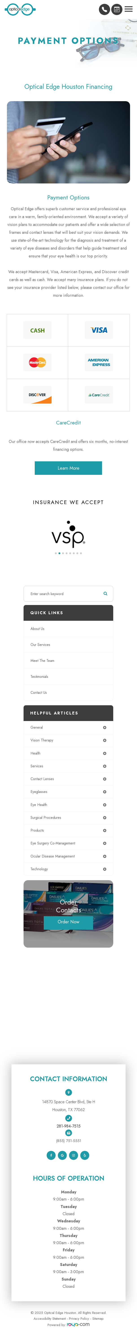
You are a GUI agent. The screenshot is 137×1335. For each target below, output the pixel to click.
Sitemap (98, 1318)
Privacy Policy (79, 1318)
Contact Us (38, 692)
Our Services (40, 644)
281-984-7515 (68, 1126)
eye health (38, 804)
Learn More (68, 468)
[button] (56, 553)
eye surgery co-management (52, 843)
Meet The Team (42, 660)
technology (39, 869)
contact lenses (42, 778)
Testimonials (39, 676)
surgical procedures (45, 817)
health (35, 753)
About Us (37, 628)
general (36, 727)
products (37, 830)
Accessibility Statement (50, 1318)
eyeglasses (38, 791)
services (36, 766)
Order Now (68, 922)
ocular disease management (52, 856)
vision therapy (41, 740)
